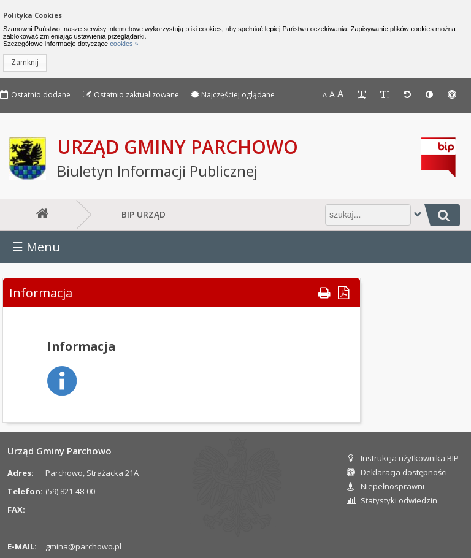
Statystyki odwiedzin (392, 500)
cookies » (123, 43)
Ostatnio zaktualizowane (131, 95)
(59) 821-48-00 (70, 491)
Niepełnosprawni (385, 486)
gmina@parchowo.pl (83, 546)
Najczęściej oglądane (233, 95)
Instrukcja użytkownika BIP (403, 458)
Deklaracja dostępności (397, 472)
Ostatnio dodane (35, 95)
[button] (25, 63)
